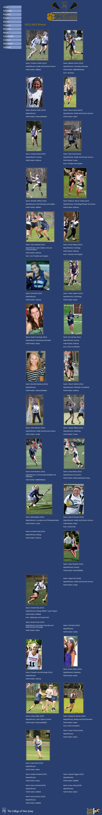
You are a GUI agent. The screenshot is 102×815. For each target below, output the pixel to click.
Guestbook (8, 36)
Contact (6, 40)
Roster (6, 18)
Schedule (7, 11)
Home (6, 7)
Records (7, 29)
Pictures (7, 25)
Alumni (6, 21)
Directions (7, 43)
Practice (7, 14)
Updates (7, 47)
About (5, 32)
